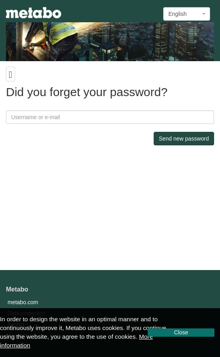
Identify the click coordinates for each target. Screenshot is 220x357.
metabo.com (23, 302)
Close (181, 332)
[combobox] (186, 14)
